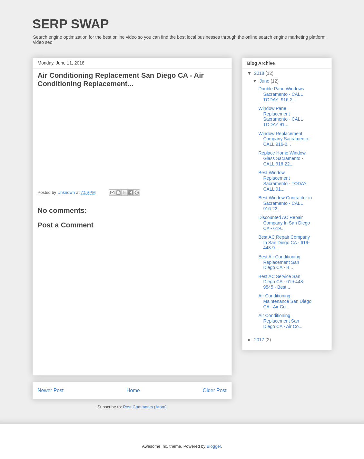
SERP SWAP (71, 24)
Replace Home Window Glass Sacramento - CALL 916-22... (281, 158)
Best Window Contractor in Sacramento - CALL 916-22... (285, 203)
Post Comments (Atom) (145, 406)
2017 (259, 339)
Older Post (215, 390)
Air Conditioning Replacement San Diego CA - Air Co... (280, 321)
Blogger (214, 446)
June (265, 81)
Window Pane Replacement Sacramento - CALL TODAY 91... (280, 116)
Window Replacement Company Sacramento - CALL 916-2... (284, 139)
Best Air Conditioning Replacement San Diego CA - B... (279, 262)
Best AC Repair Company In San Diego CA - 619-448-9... (284, 242)
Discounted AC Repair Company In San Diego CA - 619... (284, 223)
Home (133, 390)
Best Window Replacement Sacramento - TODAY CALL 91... (282, 180)
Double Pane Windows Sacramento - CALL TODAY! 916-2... (281, 94)
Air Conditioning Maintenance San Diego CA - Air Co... (284, 301)
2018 (259, 73)
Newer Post (51, 390)
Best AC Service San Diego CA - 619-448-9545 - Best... (281, 282)
